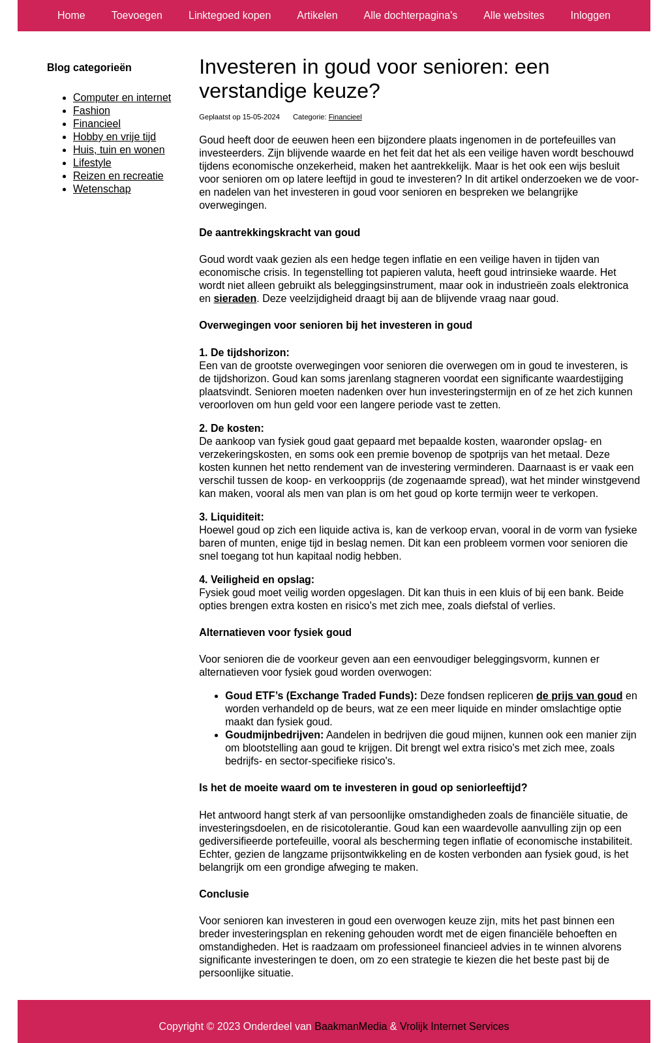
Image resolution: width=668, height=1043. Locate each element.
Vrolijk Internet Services (454, 1026)
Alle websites (513, 15)
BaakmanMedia (350, 1026)
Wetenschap (102, 188)
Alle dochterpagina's (411, 15)
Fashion (91, 110)
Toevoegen (137, 15)
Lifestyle (92, 162)
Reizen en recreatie (118, 175)
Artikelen (317, 15)
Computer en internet (122, 97)
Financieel (345, 117)
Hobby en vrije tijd (114, 136)
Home (71, 15)
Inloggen (591, 15)
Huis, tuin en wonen (119, 149)
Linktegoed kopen (230, 15)
